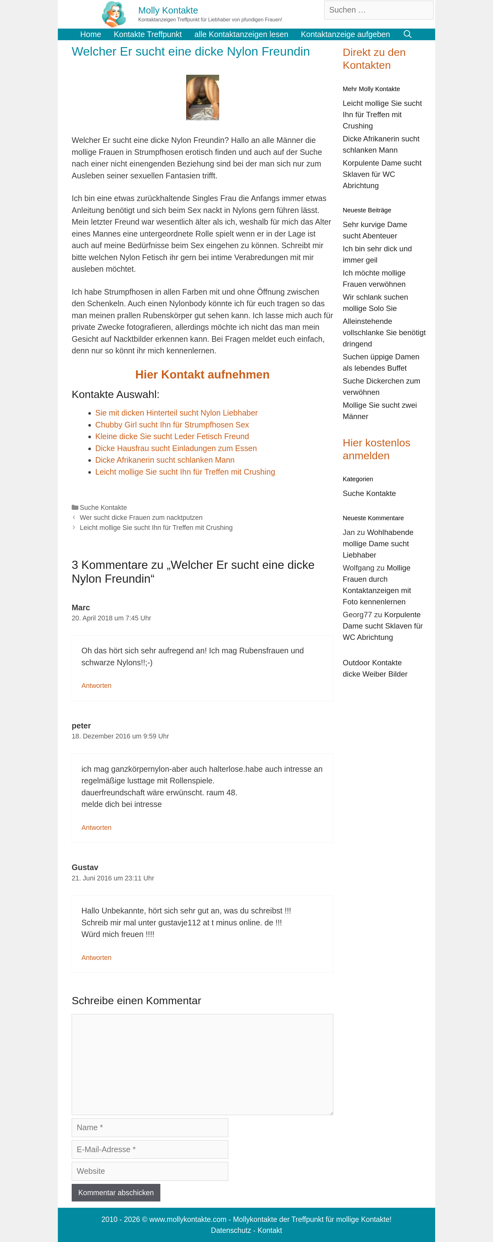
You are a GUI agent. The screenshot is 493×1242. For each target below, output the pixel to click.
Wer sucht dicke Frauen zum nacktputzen (141, 517)
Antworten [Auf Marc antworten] (96, 685)
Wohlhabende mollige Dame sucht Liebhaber (378, 543)
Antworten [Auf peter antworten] (96, 827)
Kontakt (270, 1230)
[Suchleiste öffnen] (407, 34)
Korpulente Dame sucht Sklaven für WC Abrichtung (383, 625)
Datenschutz (231, 1230)
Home (90, 34)
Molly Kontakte (168, 10)
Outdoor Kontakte (372, 662)
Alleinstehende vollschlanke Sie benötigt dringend (384, 332)
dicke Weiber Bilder (375, 674)
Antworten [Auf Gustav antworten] (96, 957)
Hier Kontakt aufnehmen (202, 374)
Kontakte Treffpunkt (148, 34)
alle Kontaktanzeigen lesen (241, 34)
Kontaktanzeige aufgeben (345, 34)
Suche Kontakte (103, 507)
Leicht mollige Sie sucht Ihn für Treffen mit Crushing (156, 527)
